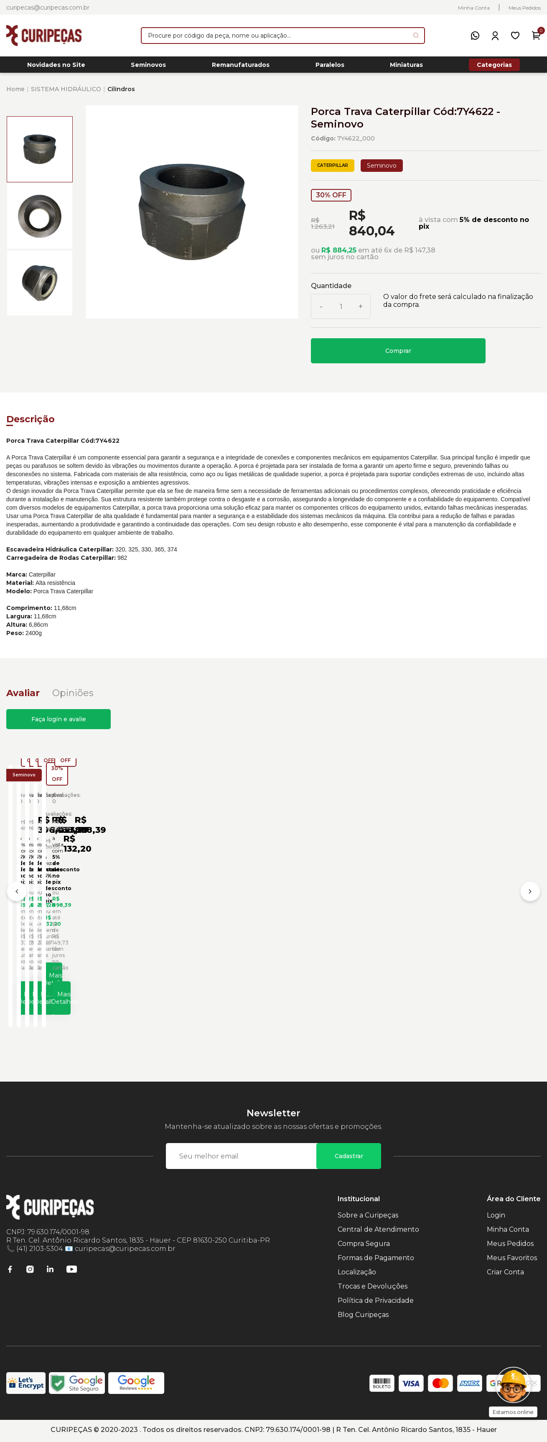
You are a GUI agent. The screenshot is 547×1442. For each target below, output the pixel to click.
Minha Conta (474, 8)
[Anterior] (16, 896)
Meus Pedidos (525, 8)
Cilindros (121, 93)
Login (496, 1217)
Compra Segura (364, 1246)
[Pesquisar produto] (416, 35)
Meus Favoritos (512, 1260)
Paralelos (329, 67)
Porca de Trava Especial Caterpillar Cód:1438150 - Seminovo (68, 911)
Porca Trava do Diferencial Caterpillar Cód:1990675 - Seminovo (338, 911)
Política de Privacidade (376, 1303)
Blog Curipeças (363, 1317)
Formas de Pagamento (376, 1260)
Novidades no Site (56, 67)
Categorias (494, 67)
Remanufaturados (241, 67)
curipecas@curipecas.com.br (47, 7)
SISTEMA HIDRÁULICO (66, 93)
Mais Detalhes (78, 995)
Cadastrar (349, 1158)
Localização (357, 1274)
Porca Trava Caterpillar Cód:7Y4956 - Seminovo (198, 911)
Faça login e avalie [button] (58, 723)
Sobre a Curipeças (368, 1217)
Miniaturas (406, 67)
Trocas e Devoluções (372, 1288)
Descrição (30, 423)
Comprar (398, 355)
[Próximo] (530, 896)
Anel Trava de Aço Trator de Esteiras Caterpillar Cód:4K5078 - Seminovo (468, 914)
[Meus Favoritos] (515, 35)
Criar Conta (505, 1274)
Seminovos (148, 67)
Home (15, 93)
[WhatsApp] (475, 35)
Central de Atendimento (378, 1231)
